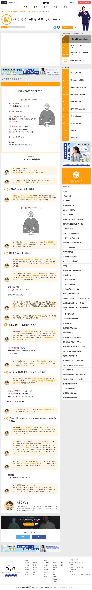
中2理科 (35, 565)
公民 (34, 574)
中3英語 (27, 567)
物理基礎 (55, 562)
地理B (54, 581)
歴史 (34, 572)
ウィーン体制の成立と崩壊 (71, 294)
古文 (62, 562)
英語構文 (46, 565)
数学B (46, 576)
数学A (46, 574)
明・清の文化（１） (76, 116)
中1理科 (35, 562)
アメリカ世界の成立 (69, 284)
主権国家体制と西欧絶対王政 (72, 270)
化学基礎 (55, 565)
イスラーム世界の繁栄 (70, 256)
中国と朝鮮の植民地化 (70, 314)
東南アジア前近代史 (69, 210)
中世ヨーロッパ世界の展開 (71, 238)
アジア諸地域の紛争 (69, 388)
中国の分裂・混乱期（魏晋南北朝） (74, 219)
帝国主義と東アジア (69, 332)
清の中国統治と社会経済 (77, 109)
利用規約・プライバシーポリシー (77, 567)
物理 (54, 569)
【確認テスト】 (75, 130)
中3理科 (35, 567)
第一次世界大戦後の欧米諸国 (72, 351)
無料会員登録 (84, 2)
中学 (26, 560)
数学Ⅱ (46, 569)
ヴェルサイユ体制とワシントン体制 (74, 346)
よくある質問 (72, 569)
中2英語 (27, 565)
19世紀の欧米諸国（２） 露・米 (74, 303)
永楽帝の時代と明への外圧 (78, 87)
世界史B (55, 579)
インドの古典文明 (68, 205)
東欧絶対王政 (67, 275)
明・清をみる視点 (75, 73)
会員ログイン (73, 2)
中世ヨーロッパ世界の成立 (71, 233)
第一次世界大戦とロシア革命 (72, 342)
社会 (56, 7)
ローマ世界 (66, 201)
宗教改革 (66, 266)
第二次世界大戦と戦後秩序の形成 (73, 365)
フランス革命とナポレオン (71, 289)
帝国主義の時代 (68, 323)
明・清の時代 (65, 67)
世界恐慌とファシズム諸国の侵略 (73, 360)
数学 (35, 7)
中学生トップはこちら (13, 2)
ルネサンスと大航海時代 (70, 261)
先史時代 (66, 187)
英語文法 (46, 562)
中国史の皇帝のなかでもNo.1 (79, 39)
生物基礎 (55, 567)
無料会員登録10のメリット (76, 562)
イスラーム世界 (68, 228)
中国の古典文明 (68, 214)
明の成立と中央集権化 (77, 80)
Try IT (46, 2)
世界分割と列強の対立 (70, 328)
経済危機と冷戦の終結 (70, 393)
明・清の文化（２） (76, 123)
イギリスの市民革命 (69, 280)
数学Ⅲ (46, 572)
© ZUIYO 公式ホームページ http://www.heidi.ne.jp (34, 587)
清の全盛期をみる (75, 60)
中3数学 (27, 574)
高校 (45, 560)
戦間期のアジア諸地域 (70, 356)
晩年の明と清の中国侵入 (77, 94)
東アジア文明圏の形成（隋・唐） (73, 224)
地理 (34, 569)
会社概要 (71, 564)
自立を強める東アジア (70, 384)
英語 (25, 7)
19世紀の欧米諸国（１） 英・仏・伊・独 (76, 298)
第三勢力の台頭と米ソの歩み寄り (73, 379)
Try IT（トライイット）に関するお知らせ (79, 574)
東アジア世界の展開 (69, 247)
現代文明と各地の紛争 (70, 397)
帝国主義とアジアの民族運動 (72, 337)
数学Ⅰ (46, 567)
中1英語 (27, 562)
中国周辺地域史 (68, 252)
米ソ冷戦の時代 (68, 370)
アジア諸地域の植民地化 (70, 319)
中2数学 (27, 572)
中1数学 (27, 569)
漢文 (62, 565)
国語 (66, 7)
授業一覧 (71, 571)
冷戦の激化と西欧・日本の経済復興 (74, 374)
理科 (46, 7)
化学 (54, 572)
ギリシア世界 (67, 196)
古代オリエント (68, 191)
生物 (54, 574)
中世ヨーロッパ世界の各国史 (72, 242)
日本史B (55, 576)
